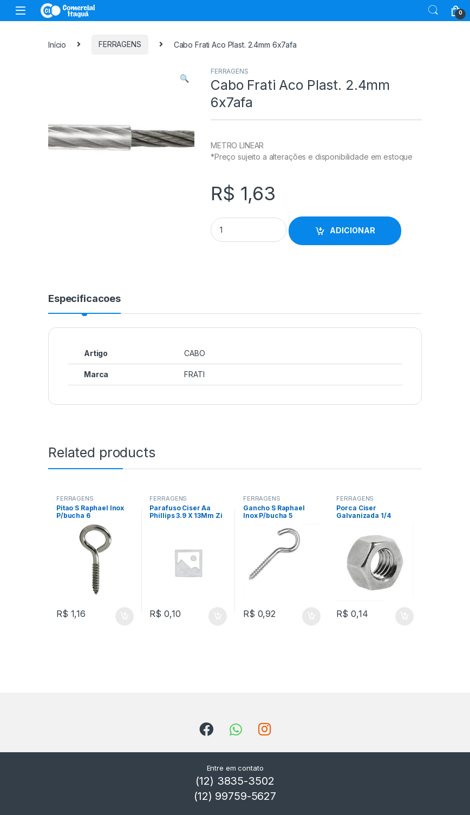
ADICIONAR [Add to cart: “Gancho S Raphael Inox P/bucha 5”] (311, 616)
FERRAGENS (120, 44)
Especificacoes (84, 299)
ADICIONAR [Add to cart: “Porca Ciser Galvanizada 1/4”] (404, 616)
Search (433, 10)
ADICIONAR (352, 230)
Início (57, 44)
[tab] (84, 303)
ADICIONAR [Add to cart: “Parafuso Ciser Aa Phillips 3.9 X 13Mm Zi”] (217, 616)
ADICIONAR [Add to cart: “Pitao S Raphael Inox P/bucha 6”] (124, 616)
